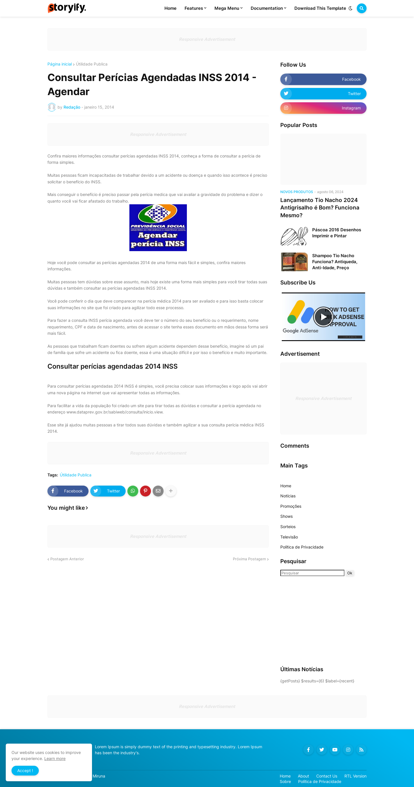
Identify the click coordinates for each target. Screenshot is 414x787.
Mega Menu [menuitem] (226, 8)
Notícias (288, 495)
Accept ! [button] (25, 770)
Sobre (285, 781)
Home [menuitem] (170, 8)
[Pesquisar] (312, 573)
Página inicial (59, 64)
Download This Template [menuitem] (320, 8)
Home (285, 485)
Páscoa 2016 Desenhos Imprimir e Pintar (336, 232)
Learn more (55, 758)
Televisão (289, 536)
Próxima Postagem (249, 559)
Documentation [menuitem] (267, 8)
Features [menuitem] (194, 8)
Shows (286, 516)
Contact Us (326, 775)
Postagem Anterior (67, 559)
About (303, 775)
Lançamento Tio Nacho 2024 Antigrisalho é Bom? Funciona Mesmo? (319, 208)
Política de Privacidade (301, 546)
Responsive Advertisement (207, 39)
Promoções (290, 506)
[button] (350, 8)
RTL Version (355, 775)
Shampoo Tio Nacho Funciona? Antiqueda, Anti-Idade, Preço (334, 261)
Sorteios (288, 526)
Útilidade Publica (92, 64)
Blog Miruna (94, 775)
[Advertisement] (316, 621)
